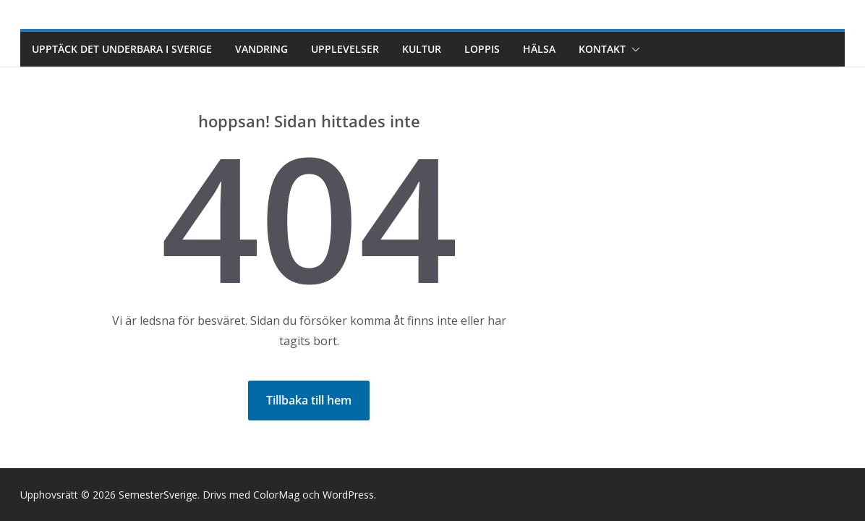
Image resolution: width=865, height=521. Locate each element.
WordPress (348, 494)
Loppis (482, 49)
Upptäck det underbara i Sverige (122, 49)
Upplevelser (345, 49)
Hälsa (539, 49)
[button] (633, 49)
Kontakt (602, 49)
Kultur (421, 49)
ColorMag (276, 494)
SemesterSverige (158, 494)
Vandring (261, 49)
